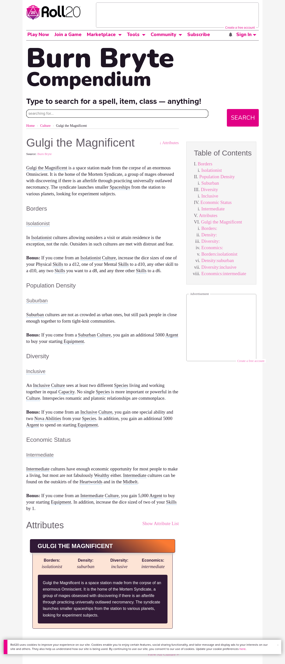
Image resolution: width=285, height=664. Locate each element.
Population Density (217, 176)
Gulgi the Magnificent (221, 221)
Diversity (209, 189)
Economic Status (216, 202)
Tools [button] (133, 34)
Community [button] (163, 34)
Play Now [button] (38, 34)
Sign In (246, 34)
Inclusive (209, 196)
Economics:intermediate (223, 273)
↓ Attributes (169, 142)
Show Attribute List (160, 523)
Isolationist (211, 170)
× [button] (278, 645)
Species (121, 385)
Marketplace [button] (101, 34)
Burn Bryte (44, 154)
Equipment (74, 341)
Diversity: (210, 241)
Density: (209, 234)
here (242, 649)
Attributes (208, 215)
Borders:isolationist (219, 254)
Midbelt (130, 481)
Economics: (212, 247)
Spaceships (120, 187)
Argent (172, 334)
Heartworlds (91, 481)
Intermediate (213, 208)
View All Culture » (163, 654)
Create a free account (240, 27)
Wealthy (101, 475)
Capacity (66, 391)
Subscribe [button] (198, 34)
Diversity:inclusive (219, 267)
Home (30, 126)
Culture (45, 126)
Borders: (209, 228)
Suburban (210, 183)
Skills (58, 264)
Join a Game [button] (68, 34)
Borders (205, 163)
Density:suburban (217, 260)
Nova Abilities (47, 418)
